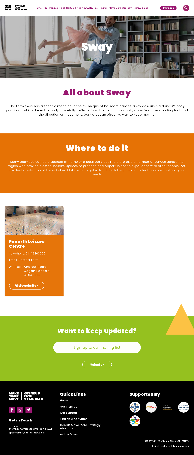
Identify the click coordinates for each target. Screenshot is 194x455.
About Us (66, 428)
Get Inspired (51, 8)
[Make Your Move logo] (16, 8)
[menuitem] (168, 8)
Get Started (67, 8)
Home (38, 8)
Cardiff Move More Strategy (116, 8)
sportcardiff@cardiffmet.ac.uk (27, 433)
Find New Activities (87, 8)
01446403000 (36, 253)
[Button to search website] (186, 8)
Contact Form (28, 260)
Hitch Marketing (180, 446)
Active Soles (141, 8)
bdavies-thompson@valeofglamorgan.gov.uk (31, 427)
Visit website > (26, 286)
